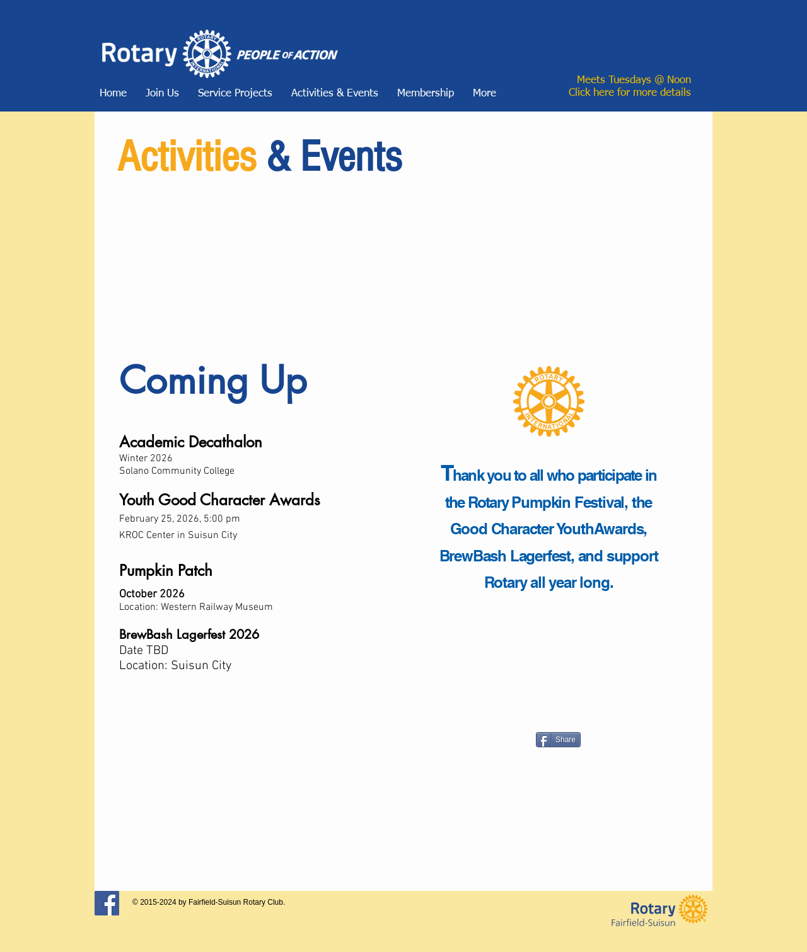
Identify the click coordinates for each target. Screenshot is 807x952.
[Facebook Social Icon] (107, 903)
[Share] (558, 739)
